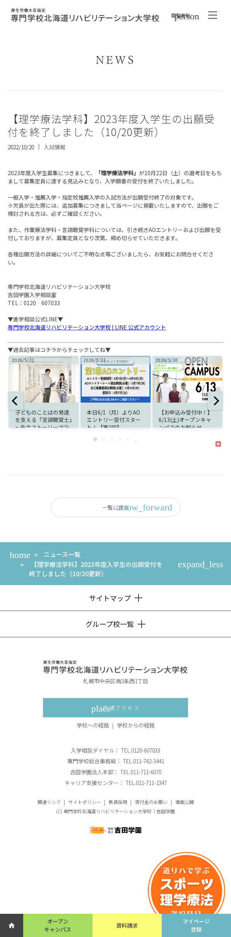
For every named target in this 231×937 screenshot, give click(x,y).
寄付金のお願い (151, 802)
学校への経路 (93, 725)
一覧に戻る (137, 507)
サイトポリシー (84, 802)
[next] (215, 400)
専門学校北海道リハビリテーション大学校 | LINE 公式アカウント (87, 327)
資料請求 (127, 925)
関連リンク (49, 802)
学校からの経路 (136, 725)
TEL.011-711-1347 (146, 783)
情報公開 (184, 802)
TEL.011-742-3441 (143, 761)
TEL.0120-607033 (140, 750)
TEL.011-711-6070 (140, 772)
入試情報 (54, 147)
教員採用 (118, 802)
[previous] (15, 400)
